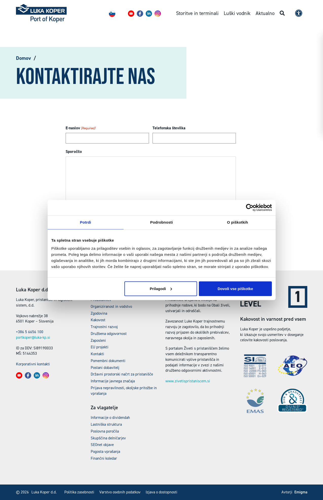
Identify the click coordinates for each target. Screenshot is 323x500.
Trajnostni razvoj (104, 326)
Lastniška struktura (106, 424)
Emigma (300, 492)
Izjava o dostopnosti (161, 492)
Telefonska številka (169, 128)
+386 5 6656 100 (29, 331)
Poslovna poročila (105, 431)
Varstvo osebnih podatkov (120, 492)
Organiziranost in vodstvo (111, 306)
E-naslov (80, 128)
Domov (23, 58)
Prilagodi (161, 288)
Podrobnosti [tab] (161, 222)
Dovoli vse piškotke (235, 288)
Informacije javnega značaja (113, 381)
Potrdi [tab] (85, 222)
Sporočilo (74, 151)
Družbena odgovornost (109, 333)
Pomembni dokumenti (108, 360)
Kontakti (97, 353)
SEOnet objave (102, 444)
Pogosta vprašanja (105, 451)
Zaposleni (98, 340)
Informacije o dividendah (110, 417)
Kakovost (98, 320)
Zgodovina (99, 313)
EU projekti (99, 347)
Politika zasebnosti (79, 492)
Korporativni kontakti (33, 364)
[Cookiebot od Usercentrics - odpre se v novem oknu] (249, 207)
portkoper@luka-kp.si (33, 337)
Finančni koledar (104, 458)
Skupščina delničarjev (108, 438)
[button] (131, 13)
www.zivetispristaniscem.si (187, 381)
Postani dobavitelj (105, 367)
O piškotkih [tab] (237, 222)
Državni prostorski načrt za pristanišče (122, 374)
